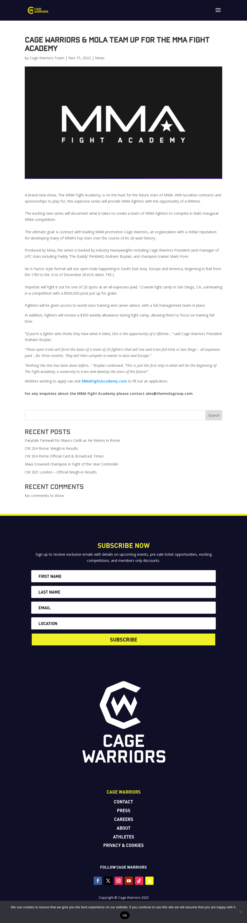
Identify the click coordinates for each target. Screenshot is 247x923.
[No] (240, 911)
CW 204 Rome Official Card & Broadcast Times (64, 456)
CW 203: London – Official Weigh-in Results (61, 472)
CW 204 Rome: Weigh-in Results (51, 448)
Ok (125, 915)
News (100, 57)
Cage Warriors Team (47, 57)
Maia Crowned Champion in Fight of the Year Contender (71, 464)
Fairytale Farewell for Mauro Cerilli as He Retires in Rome (72, 440)
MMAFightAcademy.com (104, 381)
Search (214, 415)
